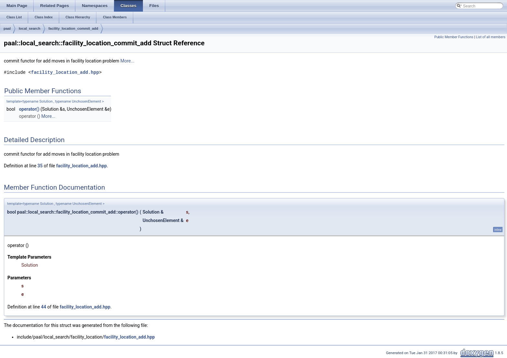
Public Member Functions (453, 37)
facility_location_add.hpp (65, 72)
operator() (29, 109)
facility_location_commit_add (73, 28)
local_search (29, 28)
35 (40, 165)
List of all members (490, 37)
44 (43, 306)
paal (7, 28)
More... (127, 60)
